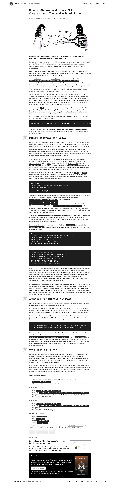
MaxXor (79, 149)
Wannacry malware (52, 448)
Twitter (41, 471)
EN (104, 3)
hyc (36, 427)
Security (52, 432)
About (85, 3)
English (39, 432)
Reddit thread (73, 89)
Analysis (32, 432)
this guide (55, 362)
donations (70, 471)
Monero (45, 432)
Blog (91, 3)
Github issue (55, 79)
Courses (89, 481)
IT (108, 3)
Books (98, 3)
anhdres (49, 427)
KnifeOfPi (72, 426)
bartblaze (32, 151)
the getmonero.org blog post (51, 56)
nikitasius (37, 79)
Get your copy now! (38, 468)
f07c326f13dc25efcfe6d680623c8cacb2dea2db (71, 129)
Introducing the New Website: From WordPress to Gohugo (47, 442)
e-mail (54, 471)
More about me (58, 464)
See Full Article (56, 450)
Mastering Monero (63, 66)
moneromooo (79, 426)
